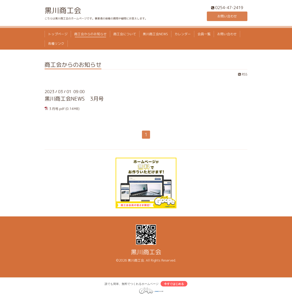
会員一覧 (204, 34)
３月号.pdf (57, 108)
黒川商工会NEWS (155, 34)
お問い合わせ (227, 16)
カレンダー (183, 34)
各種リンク (56, 43)
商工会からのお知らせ (90, 34)
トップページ (58, 34)
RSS (242, 74)
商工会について (124, 34)
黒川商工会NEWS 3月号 (74, 98)
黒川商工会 (63, 10)
